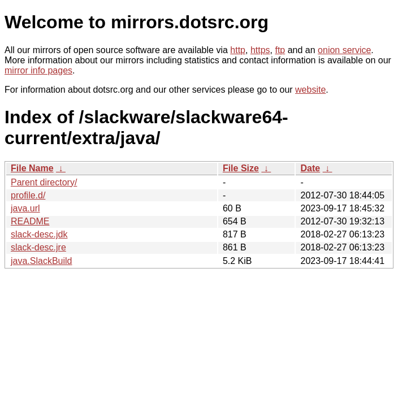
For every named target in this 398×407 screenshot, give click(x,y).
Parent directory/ (44, 182)
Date (310, 168)
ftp (280, 50)
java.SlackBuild (41, 261)
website (310, 89)
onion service (344, 50)
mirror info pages (38, 70)
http (237, 50)
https (260, 50)
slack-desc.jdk (39, 234)
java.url (25, 208)
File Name (32, 168)
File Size (241, 168)
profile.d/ (28, 195)
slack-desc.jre (38, 247)
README (30, 221)
